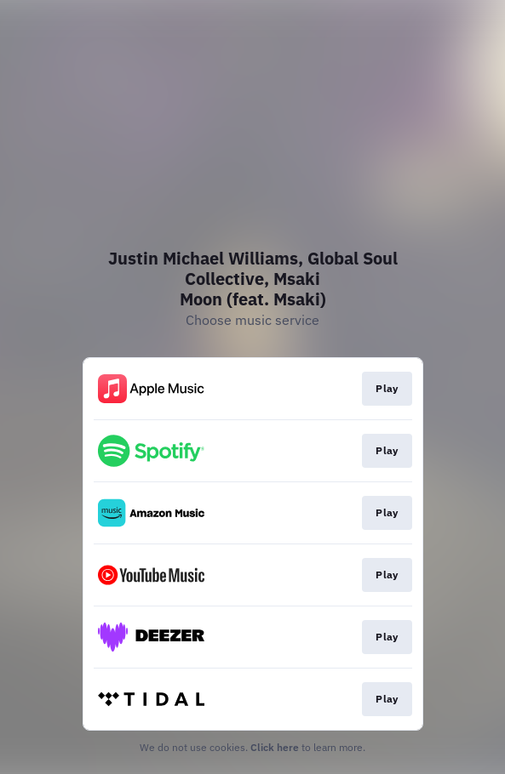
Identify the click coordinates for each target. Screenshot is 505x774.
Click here (274, 747)
